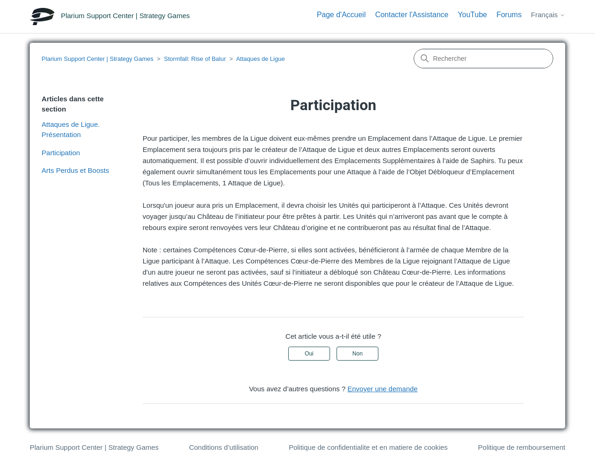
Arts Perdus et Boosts (75, 170)
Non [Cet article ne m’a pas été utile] (357, 353)
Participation (61, 153)
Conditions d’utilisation (223, 447)
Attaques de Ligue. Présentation (71, 129)
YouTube (472, 15)
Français (548, 15)
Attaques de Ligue (260, 58)
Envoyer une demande (382, 389)
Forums (509, 15)
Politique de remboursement (521, 447)
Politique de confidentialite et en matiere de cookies (368, 447)
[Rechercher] (483, 58)
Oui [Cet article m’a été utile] (309, 353)
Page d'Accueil (341, 15)
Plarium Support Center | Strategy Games (97, 58)
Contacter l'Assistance (412, 15)
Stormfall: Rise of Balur (195, 58)
